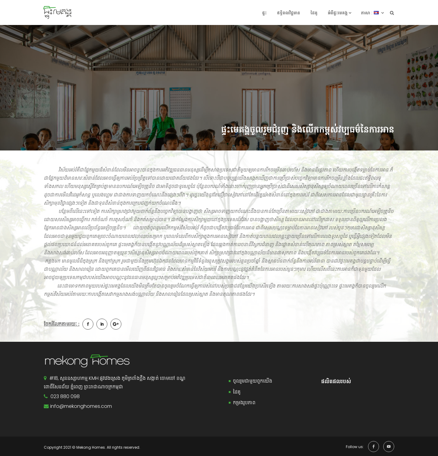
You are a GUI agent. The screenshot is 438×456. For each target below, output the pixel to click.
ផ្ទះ (264, 13)
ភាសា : (366, 13)
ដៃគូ (314, 13)
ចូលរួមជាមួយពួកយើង (252, 380)
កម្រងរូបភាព (244, 402)
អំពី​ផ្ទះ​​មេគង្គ (338, 13)
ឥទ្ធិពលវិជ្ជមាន (288, 13)
